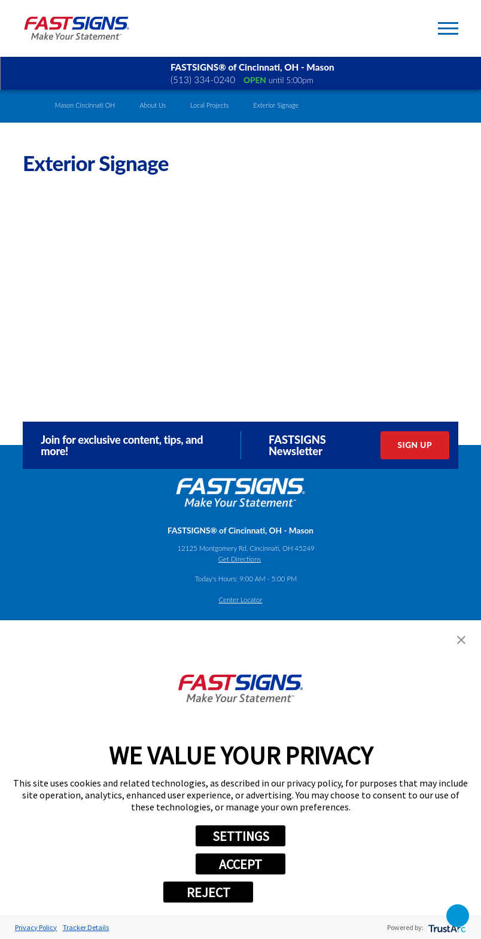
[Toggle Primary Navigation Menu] (448, 28)
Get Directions (239, 559)
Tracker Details (86, 927)
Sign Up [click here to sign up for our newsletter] (415, 445)
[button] (461, 640)
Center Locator (241, 599)
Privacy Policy (36, 927)
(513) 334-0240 (203, 79)
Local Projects (209, 105)
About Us (152, 105)
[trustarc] (446, 927)
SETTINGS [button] (240, 836)
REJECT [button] (208, 892)
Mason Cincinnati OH (85, 105)
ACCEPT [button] (240, 864)
